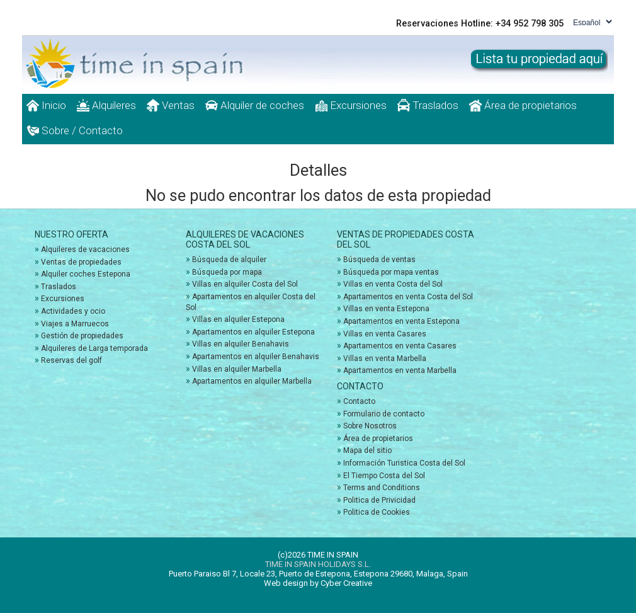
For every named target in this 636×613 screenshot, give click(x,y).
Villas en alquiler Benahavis (240, 344)
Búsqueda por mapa (227, 272)
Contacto (359, 401)
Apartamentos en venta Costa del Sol (408, 296)
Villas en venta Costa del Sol (393, 284)
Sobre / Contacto (74, 130)
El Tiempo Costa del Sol (384, 475)
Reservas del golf (71, 360)
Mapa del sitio (367, 450)
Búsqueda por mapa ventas (391, 272)
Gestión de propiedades (82, 335)
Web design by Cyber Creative (318, 583)
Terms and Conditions (381, 487)
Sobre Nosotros (370, 425)
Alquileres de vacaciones (85, 249)
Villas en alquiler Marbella (236, 369)
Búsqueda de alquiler (229, 259)
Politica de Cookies (376, 512)
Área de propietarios (523, 105)
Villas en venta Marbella (384, 358)
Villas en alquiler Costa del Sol (245, 284)
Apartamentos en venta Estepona (401, 321)
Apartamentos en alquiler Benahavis (255, 356)
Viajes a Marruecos (75, 323)
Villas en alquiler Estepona (238, 319)
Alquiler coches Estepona (85, 274)
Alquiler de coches (254, 105)
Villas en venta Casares (384, 333)
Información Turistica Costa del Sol (404, 463)
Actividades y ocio (73, 311)
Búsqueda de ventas (379, 259)
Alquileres (106, 105)
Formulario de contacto (383, 414)
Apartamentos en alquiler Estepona (253, 332)
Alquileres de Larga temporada (94, 348)
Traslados (427, 105)
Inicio (46, 105)
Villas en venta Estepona (386, 308)
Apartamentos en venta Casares (400, 345)
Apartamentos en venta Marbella (400, 370)
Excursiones (351, 105)
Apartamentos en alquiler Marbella (252, 381)
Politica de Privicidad (379, 500)
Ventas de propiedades (81, 262)
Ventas (171, 105)
